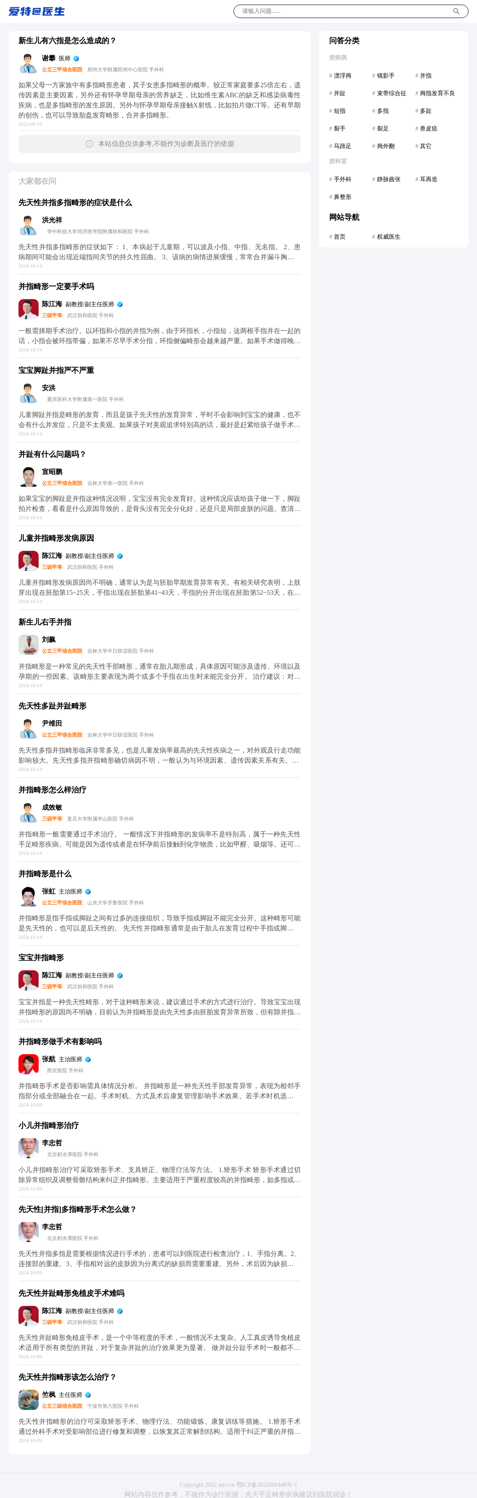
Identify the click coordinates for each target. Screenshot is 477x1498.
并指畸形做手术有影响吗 (60, 1041)
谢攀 (48, 58)
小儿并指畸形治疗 (48, 1125)
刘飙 (48, 639)
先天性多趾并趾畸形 (52, 706)
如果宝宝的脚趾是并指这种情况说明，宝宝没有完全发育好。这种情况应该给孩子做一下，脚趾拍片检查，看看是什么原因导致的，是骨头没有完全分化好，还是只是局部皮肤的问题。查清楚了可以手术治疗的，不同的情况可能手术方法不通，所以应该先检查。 (159, 508)
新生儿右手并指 (44, 622)
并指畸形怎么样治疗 (52, 790)
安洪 (48, 387)
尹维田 (52, 723)
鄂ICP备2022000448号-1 (266, 1485)
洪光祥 (52, 220)
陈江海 (52, 303)
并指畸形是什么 (44, 874)
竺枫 (48, 1394)
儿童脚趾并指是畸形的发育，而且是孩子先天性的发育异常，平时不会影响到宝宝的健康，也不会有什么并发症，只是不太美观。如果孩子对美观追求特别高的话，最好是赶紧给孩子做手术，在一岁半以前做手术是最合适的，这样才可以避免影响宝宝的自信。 (159, 424)
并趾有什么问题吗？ (52, 454)
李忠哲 (52, 1142)
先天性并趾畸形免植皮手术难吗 (71, 1293)
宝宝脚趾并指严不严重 (56, 370)
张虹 (48, 891)
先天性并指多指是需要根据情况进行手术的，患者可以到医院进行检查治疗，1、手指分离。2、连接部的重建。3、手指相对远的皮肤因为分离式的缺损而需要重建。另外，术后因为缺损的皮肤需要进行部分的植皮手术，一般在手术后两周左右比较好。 (159, 1263)
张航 (48, 1059)
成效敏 (52, 807)
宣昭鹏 (52, 471)
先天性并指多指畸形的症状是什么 (75, 202)
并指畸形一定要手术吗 (56, 286)
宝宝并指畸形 (41, 958)
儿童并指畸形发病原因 (56, 538)
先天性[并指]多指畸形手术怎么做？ (77, 1209)
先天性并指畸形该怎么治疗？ (67, 1377)
